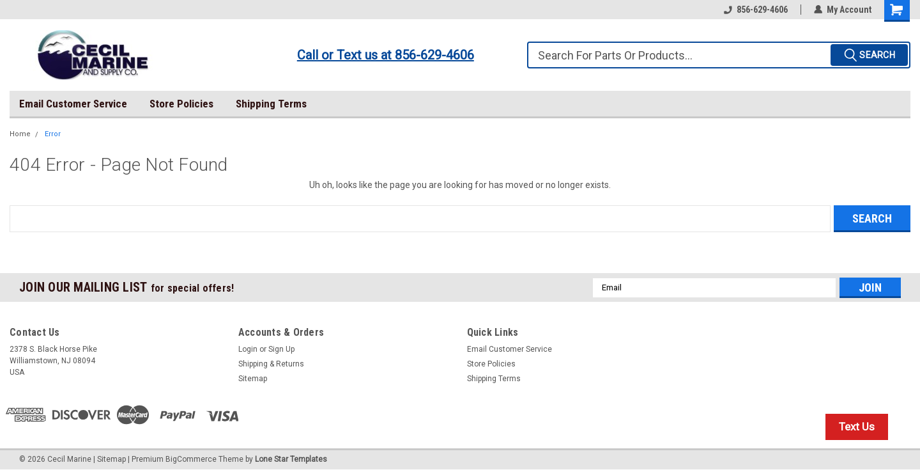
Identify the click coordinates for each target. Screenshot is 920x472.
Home (20, 134)
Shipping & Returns (271, 363)
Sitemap (252, 378)
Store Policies (181, 103)
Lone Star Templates (291, 459)
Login (247, 349)
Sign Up (281, 349)
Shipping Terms (271, 103)
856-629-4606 (756, 9)
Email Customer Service (73, 103)
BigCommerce (191, 459)
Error (53, 134)
